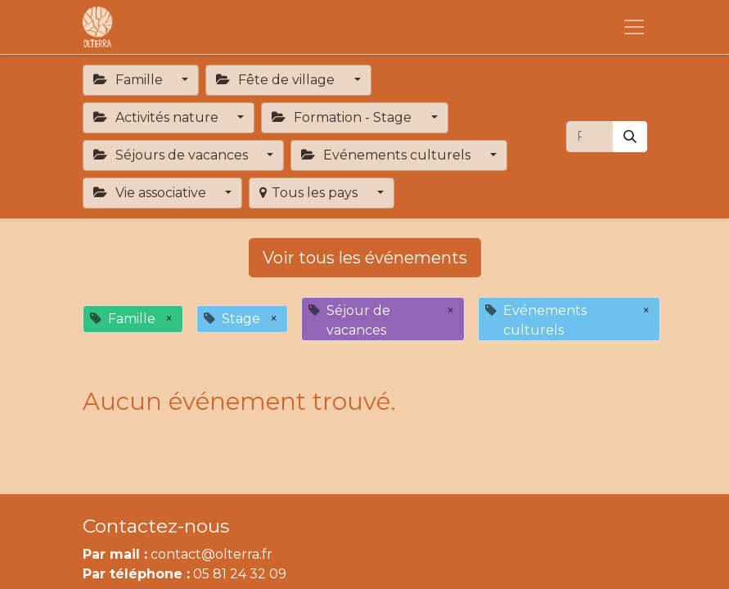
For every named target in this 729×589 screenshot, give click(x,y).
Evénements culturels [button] (387, 155)
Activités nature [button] (157, 117)
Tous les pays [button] (310, 192)
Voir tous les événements (365, 258)
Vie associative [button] (151, 192)
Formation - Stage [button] (343, 117)
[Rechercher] (630, 136)
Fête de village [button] (277, 80)
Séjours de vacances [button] (172, 155)
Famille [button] (129, 80)
